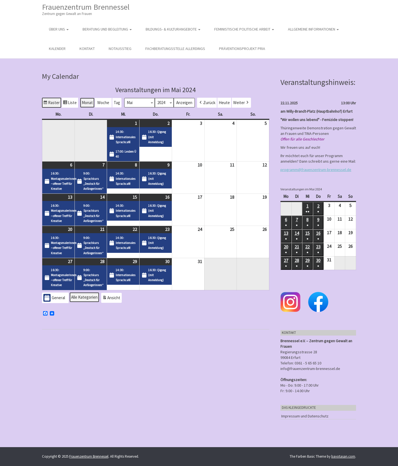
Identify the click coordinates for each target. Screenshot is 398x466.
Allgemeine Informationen (313, 29)
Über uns (59, 29)
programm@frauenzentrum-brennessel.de (315, 169)
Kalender (57, 48)
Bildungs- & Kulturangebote (173, 29)
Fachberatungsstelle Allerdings (175, 48)
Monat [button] (87, 102)
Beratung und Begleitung (107, 29)
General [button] (54, 298)
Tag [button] (117, 102)
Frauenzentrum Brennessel (86, 9)
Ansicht (112, 298)
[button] (207, 102)
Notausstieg (120, 48)
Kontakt (87, 48)
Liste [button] (70, 103)
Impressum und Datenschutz (305, 416)
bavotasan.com (343, 456)
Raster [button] (51, 103)
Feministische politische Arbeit (244, 29)
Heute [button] (224, 102)
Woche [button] (103, 102)
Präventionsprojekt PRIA (242, 48)
